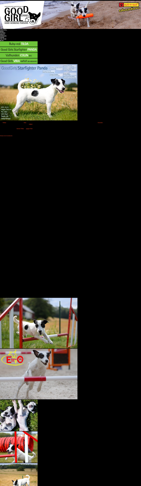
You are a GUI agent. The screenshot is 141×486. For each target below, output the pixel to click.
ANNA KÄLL (3, 30)
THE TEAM (3, 39)
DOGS (2, 31)
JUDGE (2, 37)
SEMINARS (3, 36)
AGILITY (2, 34)
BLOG (2, 40)
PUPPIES (2, 33)
